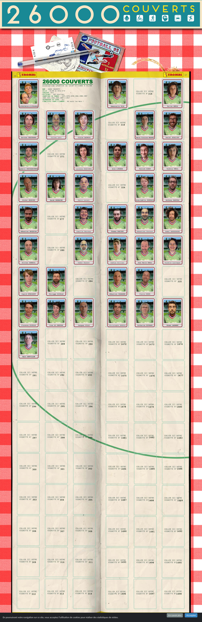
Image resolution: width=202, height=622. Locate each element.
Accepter (191, 615)
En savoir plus (174, 615)
